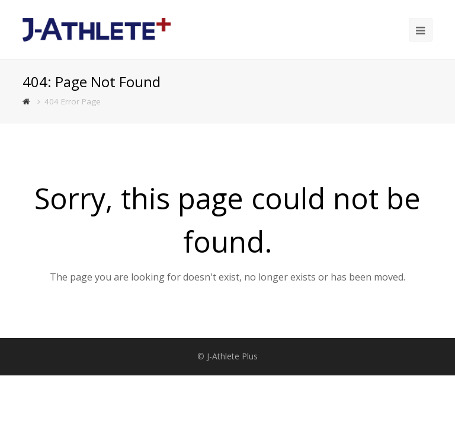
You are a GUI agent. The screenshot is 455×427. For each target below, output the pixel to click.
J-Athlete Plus (232, 356)
